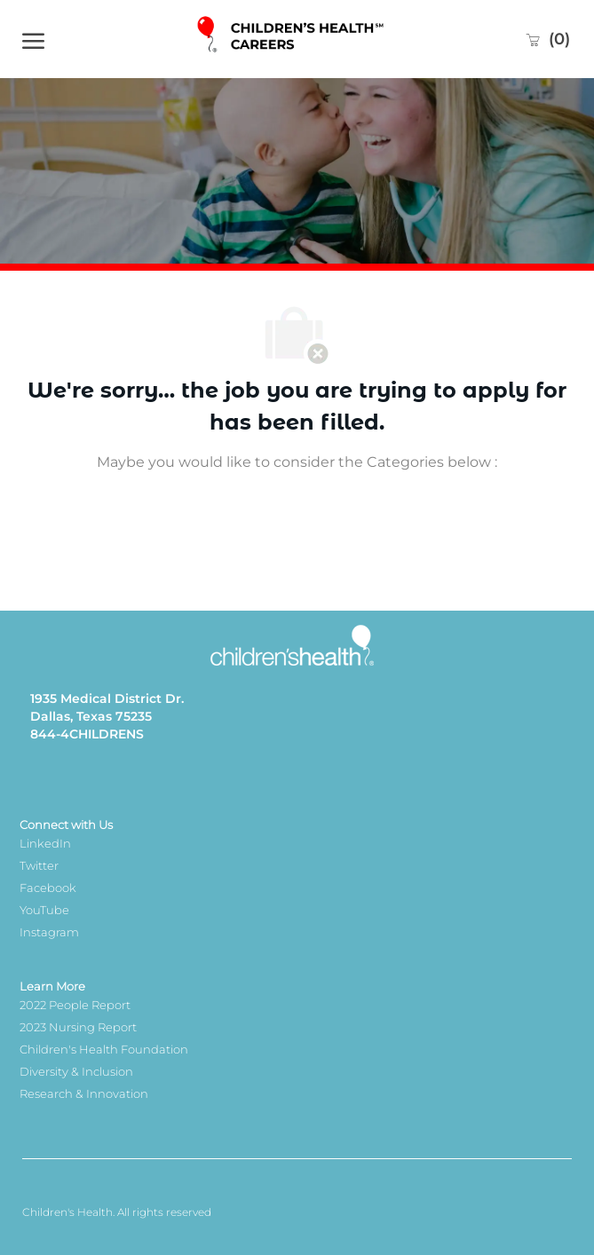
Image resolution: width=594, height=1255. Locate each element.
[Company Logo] (292, 38)
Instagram (49, 932)
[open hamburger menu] (33, 39)
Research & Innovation (84, 1093)
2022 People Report (75, 1005)
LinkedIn (45, 843)
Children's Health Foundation (104, 1049)
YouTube (44, 910)
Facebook (48, 887)
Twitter (39, 865)
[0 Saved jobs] (547, 39)
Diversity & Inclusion (76, 1071)
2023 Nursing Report (78, 1027)
